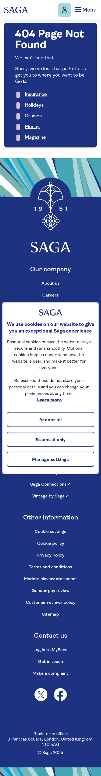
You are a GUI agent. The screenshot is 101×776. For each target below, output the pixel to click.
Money (32, 126)
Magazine (35, 137)
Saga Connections (50, 484)
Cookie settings (50, 532)
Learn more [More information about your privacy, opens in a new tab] (49, 400)
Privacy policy (50, 555)
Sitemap (50, 614)
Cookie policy (50, 544)
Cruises (33, 116)
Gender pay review (50, 591)
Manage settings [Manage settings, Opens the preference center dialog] (50, 459)
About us (50, 283)
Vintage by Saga (50, 496)
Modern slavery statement (50, 579)
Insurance (36, 94)
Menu (85, 10)
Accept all (50, 420)
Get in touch (50, 662)
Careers (50, 295)
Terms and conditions (50, 567)
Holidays (34, 105)
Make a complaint (50, 674)
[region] (50, 388)
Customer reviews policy (50, 603)
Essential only (50, 440)
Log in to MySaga (50, 650)
